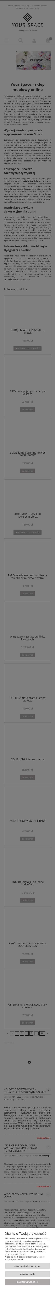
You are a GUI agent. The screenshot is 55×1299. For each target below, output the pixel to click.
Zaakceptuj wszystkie (27, 1282)
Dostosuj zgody (27, 1274)
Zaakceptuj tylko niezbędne (27, 1266)
